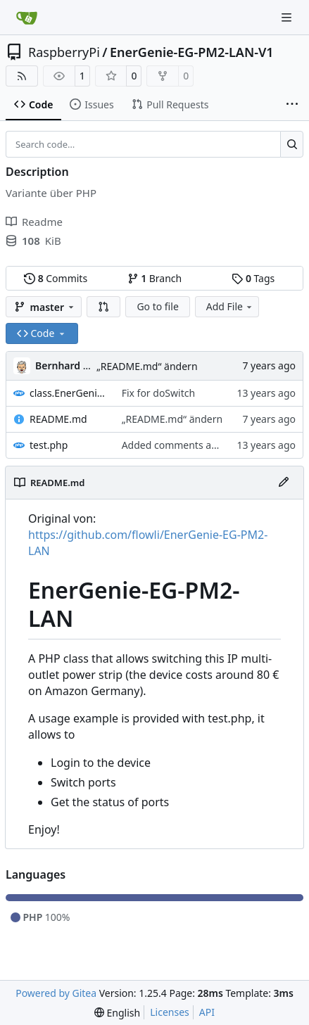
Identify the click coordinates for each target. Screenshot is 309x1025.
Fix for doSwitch (158, 393)
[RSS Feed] (22, 76)
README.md (58, 419)
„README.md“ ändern (147, 366)
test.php (49, 445)
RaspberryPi (64, 52)
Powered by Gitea (55, 993)
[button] (103, 306)
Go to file (157, 306)
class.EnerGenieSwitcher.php (69, 393)
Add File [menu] (230, 306)
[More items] (292, 104)
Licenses (169, 1012)
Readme (34, 222)
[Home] (26, 17)
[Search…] (291, 144)
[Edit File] (283, 483)
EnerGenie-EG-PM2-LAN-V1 (192, 52)
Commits (55, 278)
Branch (154, 278)
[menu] (117, 1012)
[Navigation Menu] (288, 17)
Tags (253, 278)
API (207, 1012)
